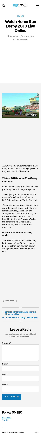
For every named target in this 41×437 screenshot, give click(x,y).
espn (7, 301)
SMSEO (15, 36)
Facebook (6, 418)
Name (5, 364)
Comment (6, 343)
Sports (20, 16)
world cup (13, 301)
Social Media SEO (16, 432)
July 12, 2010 (29, 36)
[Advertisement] (20, 60)
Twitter (5, 420)
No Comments (22, 40)
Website (5, 385)
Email (5, 374)
